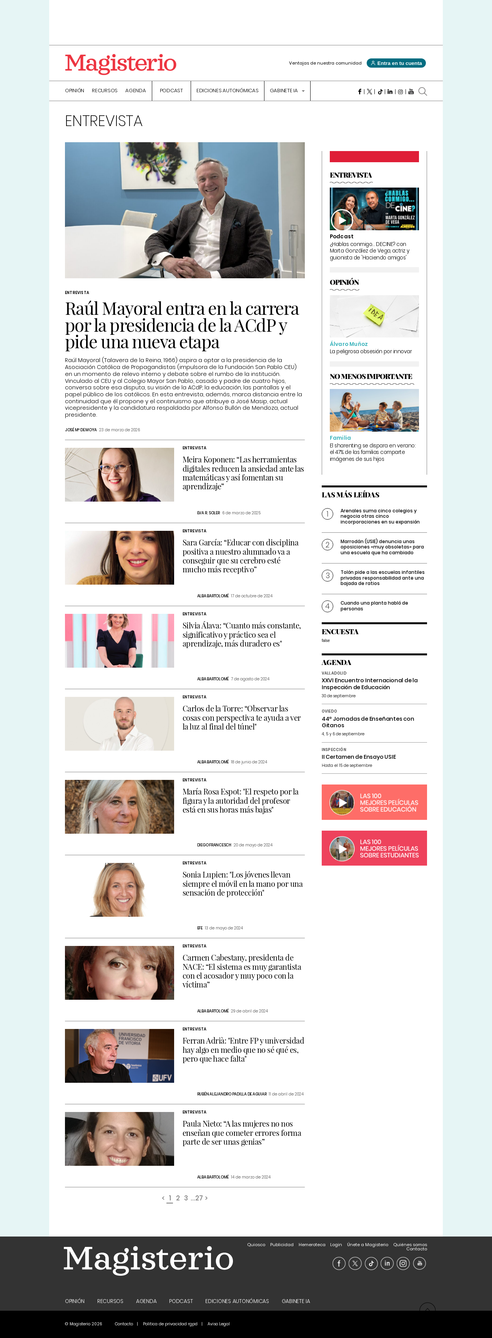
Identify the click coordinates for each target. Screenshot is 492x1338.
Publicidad (282, 1245)
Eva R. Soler (208, 513)
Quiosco (256, 1245)
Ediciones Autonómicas (227, 91)
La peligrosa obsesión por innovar (371, 351)
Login (336, 1245)
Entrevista (77, 292)
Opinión (74, 91)
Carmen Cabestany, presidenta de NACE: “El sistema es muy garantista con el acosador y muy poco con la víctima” (242, 970)
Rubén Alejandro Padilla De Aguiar (232, 1094)
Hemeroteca (312, 1245)
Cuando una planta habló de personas (374, 606)
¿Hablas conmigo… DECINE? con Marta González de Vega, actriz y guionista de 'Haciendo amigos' (369, 251)
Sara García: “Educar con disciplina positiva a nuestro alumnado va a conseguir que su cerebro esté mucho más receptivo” (241, 555)
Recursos (105, 91)
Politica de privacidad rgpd (170, 1324)
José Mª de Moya (81, 430)
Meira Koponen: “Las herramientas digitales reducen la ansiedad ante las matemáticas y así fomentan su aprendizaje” (243, 472)
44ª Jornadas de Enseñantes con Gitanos (368, 722)
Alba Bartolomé (213, 596)
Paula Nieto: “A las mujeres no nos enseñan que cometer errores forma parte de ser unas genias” (242, 1132)
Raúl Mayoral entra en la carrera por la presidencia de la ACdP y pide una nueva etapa (182, 324)
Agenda (135, 91)
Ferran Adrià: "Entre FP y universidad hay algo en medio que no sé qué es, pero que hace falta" (243, 1049)
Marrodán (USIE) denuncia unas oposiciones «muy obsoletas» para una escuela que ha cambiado (382, 547)
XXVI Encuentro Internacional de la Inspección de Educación (370, 683)
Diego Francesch (214, 845)
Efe (200, 928)
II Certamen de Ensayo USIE (359, 757)
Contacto (416, 1249)
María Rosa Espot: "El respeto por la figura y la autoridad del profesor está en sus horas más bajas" (241, 800)
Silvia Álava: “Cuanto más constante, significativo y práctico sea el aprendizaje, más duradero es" (242, 634)
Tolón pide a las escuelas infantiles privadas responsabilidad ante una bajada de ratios (383, 578)
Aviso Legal (219, 1324)
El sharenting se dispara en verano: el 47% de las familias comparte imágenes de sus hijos (373, 452)
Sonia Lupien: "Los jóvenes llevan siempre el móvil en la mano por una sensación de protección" (243, 883)
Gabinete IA (284, 91)
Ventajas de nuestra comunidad (325, 63)
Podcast (171, 91)
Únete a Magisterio (367, 1245)
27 (199, 1199)
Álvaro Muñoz (349, 344)
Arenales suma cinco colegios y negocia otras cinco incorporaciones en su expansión (380, 516)
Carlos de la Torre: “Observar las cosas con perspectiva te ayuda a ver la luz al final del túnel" (242, 717)
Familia (340, 438)
